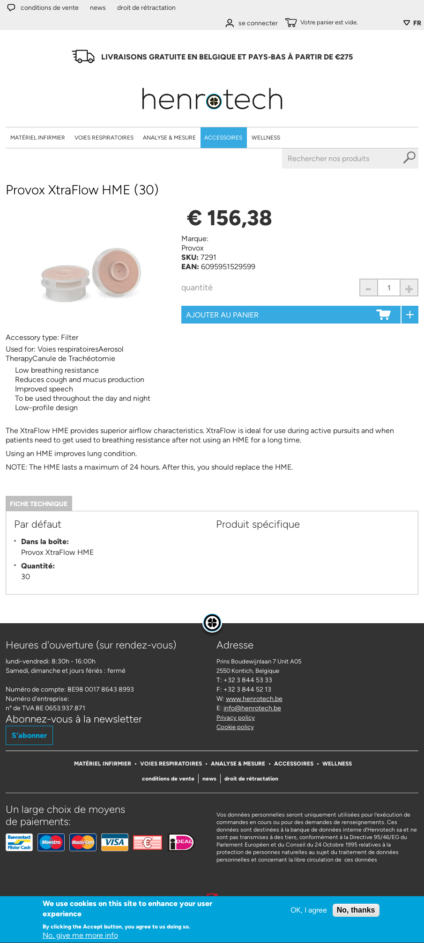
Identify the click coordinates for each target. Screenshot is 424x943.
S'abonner (29, 735)
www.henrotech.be (254, 699)
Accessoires (223, 137)
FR (417, 23)
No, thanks (356, 911)
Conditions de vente (50, 8)
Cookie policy (235, 726)
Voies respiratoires (104, 137)
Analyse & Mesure (169, 137)
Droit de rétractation (146, 8)
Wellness (266, 137)
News (98, 8)
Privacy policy (235, 717)
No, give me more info (80, 937)
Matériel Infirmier (37, 137)
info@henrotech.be (252, 708)
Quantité (197, 287)
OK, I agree (308, 911)
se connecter (258, 23)
